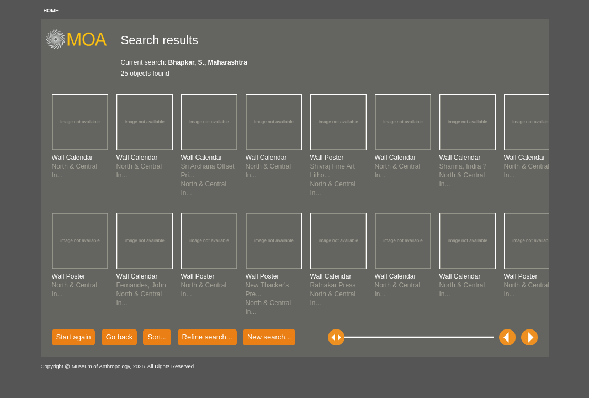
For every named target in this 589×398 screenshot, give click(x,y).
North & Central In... (75, 166)
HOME (51, 10)
